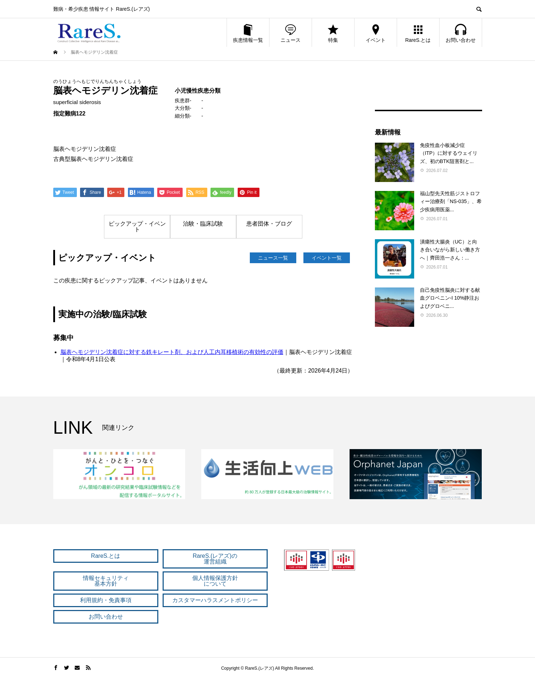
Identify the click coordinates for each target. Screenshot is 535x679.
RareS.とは (418, 33)
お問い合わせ (461, 33)
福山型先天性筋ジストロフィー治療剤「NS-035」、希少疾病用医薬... (451, 201)
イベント (376, 33)
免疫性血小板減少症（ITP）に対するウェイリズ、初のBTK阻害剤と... (449, 153)
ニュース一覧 (273, 258)
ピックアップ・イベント (137, 226)
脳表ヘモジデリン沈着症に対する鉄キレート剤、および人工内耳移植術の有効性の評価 (171, 352)
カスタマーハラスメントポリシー (215, 600)
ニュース (291, 33)
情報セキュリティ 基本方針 (106, 581)
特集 (333, 33)
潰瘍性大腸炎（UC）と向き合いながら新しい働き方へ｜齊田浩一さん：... (450, 250)
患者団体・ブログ (269, 224)
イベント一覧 (327, 258)
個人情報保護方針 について (215, 581)
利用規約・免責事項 (106, 600)
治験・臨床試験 (203, 224)
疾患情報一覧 (248, 33)
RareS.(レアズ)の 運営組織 (215, 559)
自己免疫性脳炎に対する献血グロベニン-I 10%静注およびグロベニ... (450, 298)
